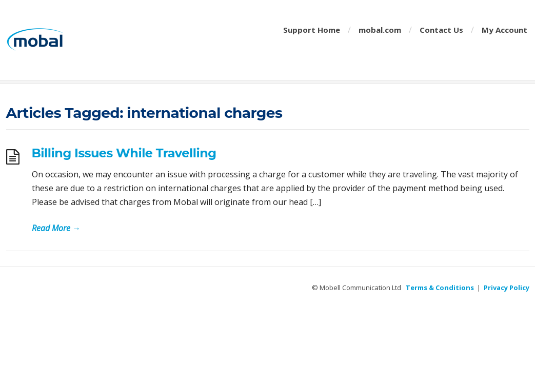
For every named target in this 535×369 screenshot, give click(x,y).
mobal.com (380, 30)
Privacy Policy (506, 287)
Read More (56, 228)
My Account (504, 30)
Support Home (311, 30)
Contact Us (441, 30)
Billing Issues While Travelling (124, 153)
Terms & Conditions (440, 287)
